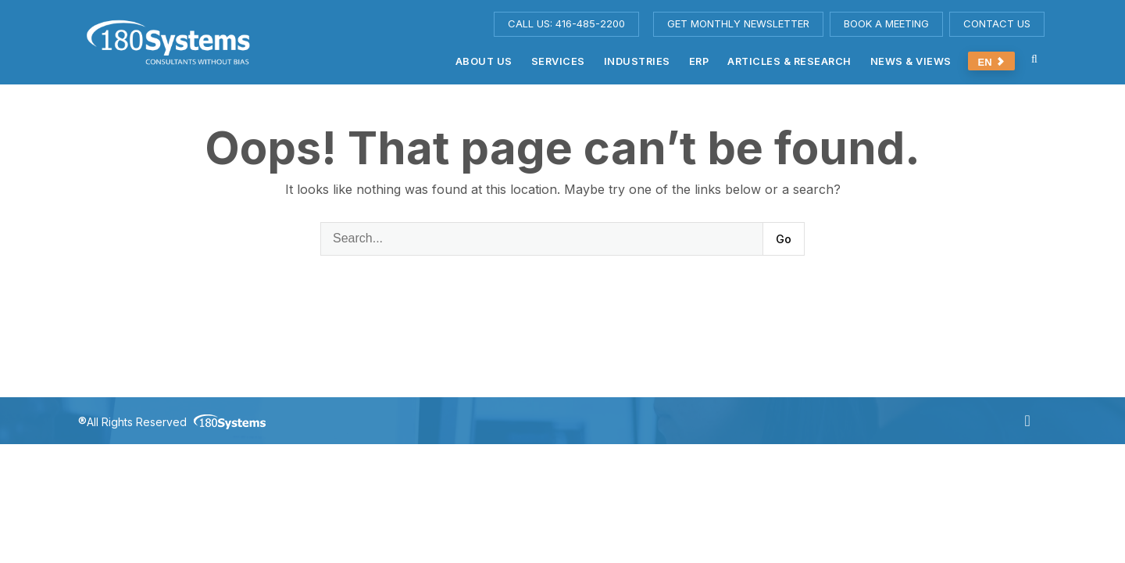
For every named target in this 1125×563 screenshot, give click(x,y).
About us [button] (483, 61)
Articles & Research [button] (789, 61)
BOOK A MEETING (886, 23)
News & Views (911, 61)
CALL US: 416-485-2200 (566, 23)
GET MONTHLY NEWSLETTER (738, 23)
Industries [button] (637, 61)
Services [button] (558, 61)
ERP (699, 61)
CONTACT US (996, 23)
